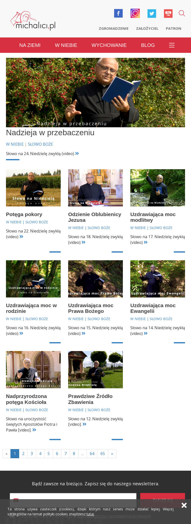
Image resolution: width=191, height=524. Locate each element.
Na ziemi (30, 45)
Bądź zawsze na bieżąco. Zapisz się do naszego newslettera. (95, 483)
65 (102, 453)
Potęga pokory (24, 214)
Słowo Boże (40, 144)
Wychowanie (109, 45)
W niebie (66, 45)
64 (92, 453)
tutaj (90, 514)
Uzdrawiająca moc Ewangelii (153, 308)
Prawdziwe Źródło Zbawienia (90, 399)
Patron (173, 28)
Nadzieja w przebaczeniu (50, 132)
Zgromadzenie (114, 28)
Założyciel (147, 28)
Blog (148, 45)
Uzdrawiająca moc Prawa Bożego (90, 308)
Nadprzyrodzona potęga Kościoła (26, 399)
